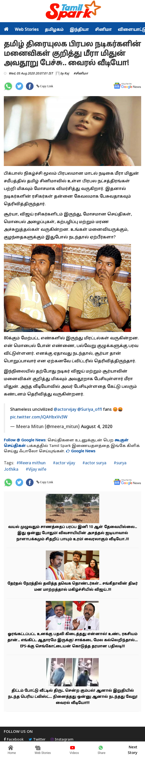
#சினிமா (81, 73)
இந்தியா (79, 29)
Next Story (132, 749)
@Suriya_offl (89, 409)
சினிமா (103, 29)
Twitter (37, 740)
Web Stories (27, 29)
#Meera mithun (31, 463)
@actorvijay (65, 409)
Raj (66, 73)
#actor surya (93, 463)
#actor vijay (63, 463)
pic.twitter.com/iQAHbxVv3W (38, 417)
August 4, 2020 (96, 427)
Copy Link (46, 86)
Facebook (14, 740)
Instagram (62, 740)
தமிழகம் (54, 29)
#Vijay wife (35, 469)
